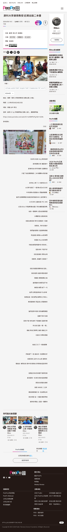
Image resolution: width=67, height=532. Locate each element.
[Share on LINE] (15, 52)
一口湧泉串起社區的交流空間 (56, 125)
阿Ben (9, 433)
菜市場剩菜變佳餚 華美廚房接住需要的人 (56, 202)
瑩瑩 (53, 155)
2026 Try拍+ (38, 493)
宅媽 (53, 128)
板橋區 (20, 33)
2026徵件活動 (54, 113)
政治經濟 (27, 37)
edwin (53, 143)
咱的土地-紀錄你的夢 (41, 501)
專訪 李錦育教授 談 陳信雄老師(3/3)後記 (42, 429)
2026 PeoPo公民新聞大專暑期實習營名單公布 (56, 163)
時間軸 (36, 481)
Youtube (9, 477)
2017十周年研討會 (55, 496)
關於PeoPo (38, 476)
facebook (4, 477)
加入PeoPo (12, 3)
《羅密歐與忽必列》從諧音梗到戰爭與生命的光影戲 (56, 151)
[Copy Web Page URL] (18, 52)
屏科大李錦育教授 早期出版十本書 (11, 428)
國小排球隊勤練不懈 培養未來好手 (56, 189)
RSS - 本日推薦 (38, 515)
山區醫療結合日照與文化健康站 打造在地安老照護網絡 (56, 137)
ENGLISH (20, 3)
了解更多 (56, 40)
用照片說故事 (38, 504)
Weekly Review (39, 484)
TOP (61, 522)
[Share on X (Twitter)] (11, 52)
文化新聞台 (55, 192)
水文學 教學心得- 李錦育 (27, 427)
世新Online (55, 207)
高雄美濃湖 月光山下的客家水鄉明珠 (56, 71)
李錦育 (11, 41)
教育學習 (12, 37)
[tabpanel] (25, 455)
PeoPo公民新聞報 (9, 493)
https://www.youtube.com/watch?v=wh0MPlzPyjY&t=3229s (23, 117)
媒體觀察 (20, 37)
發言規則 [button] (45, 450)
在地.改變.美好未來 (55, 501)
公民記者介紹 (7, 501)
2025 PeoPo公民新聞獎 (41, 497)
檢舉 (45, 22)
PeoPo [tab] (19, 449)
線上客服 (34, 3)
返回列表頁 (25, 460)
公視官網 (27, 3)
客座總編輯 (6, 504)
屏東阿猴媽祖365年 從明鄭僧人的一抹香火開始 (56, 85)
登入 (6, 2)
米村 (53, 182)
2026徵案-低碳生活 (55, 493)
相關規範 (37, 479)
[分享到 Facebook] (8, 52)
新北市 (15, 33)
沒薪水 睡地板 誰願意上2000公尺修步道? (56, 178)
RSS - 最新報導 (38, 512)
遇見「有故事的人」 (55, 504)
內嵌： (7, 83)
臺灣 (10, 33)
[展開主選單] (62, 8)
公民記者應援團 (8, 499)
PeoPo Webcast (8, 496)
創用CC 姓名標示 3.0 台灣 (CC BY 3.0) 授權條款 (13, 45)
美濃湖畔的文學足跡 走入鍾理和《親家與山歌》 (56, 57)
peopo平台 (55, 168)
